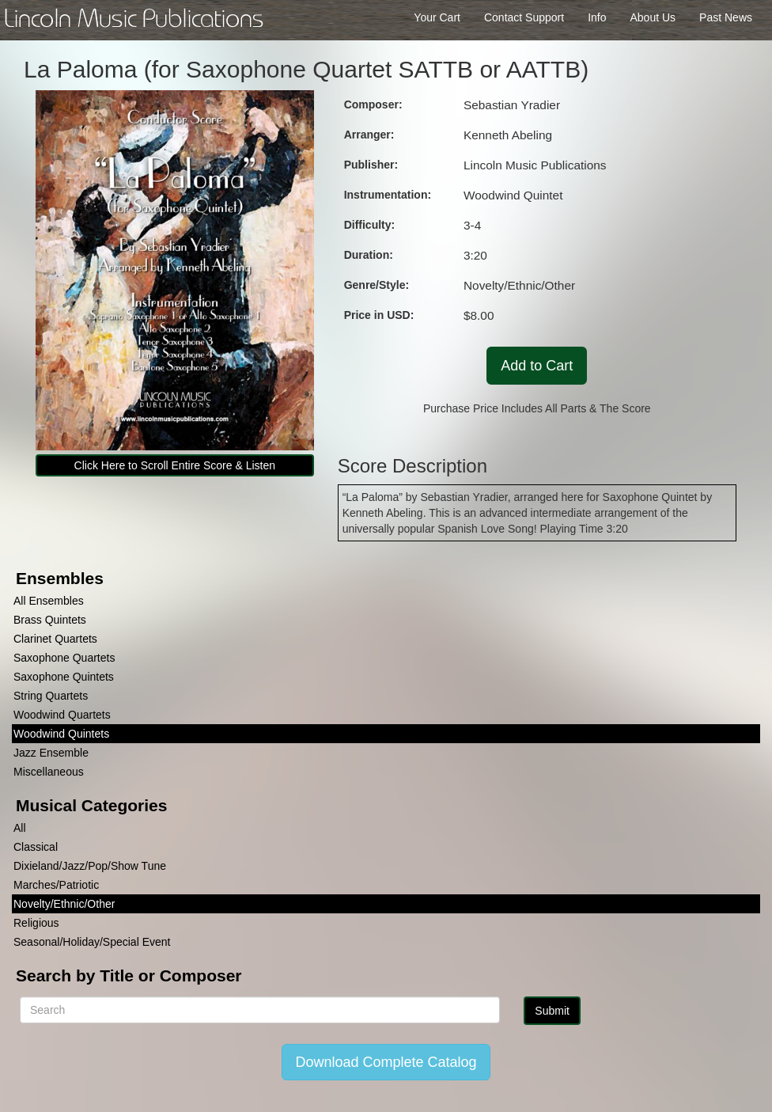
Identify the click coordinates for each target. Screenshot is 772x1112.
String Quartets (50, 695)
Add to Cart (537, 366)
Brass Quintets (49, 619)
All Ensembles (48, 600)
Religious (36, 923)
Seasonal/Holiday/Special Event (91, 942)
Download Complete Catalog (385, 1062)
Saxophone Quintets (63, 676)
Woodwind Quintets (61, 733)
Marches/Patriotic (56, 885)
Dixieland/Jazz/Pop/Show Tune (89, 866)
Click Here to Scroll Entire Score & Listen (174, 465)
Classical (35, 847)
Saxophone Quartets (64, 657)
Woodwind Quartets (62, 714)
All (19, 828)
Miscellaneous (48, 771)
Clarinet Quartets (55, 638)
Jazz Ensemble (51, 752)
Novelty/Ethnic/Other (64, 904)
